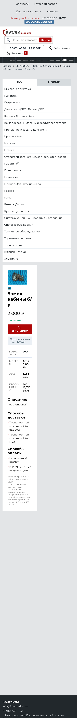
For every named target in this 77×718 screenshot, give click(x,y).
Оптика (9, 150)
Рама (7, 197)
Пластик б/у (12, 163)
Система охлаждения (18, 224)
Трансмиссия (13, 245)
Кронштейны (13, 136)
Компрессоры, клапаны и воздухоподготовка (35, 122)
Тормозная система (17, 238)
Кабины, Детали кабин (19, 116)
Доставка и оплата (28, 11)
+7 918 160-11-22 (54, 18)
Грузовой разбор (45, 3)
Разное (9, 190)
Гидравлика (12, 102)
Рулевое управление (18, 211)
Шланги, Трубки (15, 251)
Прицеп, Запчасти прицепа (22, 184)
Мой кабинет (61, 48)
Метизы (9, 143)
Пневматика (12, 170)
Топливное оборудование (22, 231)
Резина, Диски (14, 204)
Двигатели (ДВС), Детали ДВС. (24, 109)
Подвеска (11, 177)
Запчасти (22, 3)
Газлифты (10, 95)
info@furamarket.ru (15, 706)
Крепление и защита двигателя (25, 129)
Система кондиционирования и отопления (33, 218)
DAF (25, 351)
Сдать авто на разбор (25, 48)
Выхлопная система (17, 88)
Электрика (11, 258)
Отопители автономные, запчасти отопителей (35, 156)
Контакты (53, 11)
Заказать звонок (39, 21)
